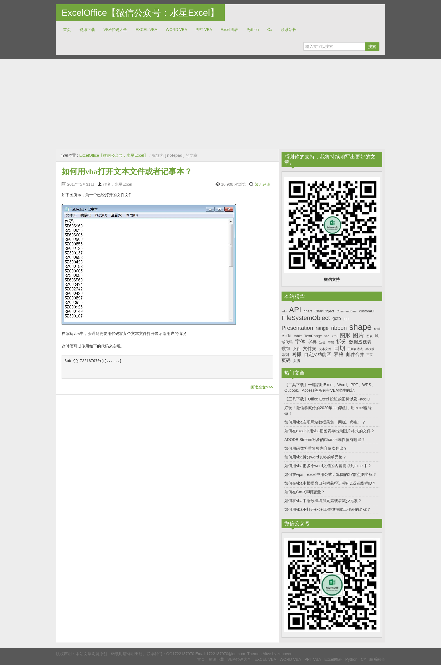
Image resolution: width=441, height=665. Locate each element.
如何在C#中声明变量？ (304, 492)
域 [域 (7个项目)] (377, 336)
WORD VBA (176, 29)
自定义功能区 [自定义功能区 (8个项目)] (317, 354)
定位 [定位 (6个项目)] (322, 342)
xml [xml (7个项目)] (334, 336)
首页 (67, 29)
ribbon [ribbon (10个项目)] (339, 328)
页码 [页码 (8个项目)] (286, 360)
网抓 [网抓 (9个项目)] (296, 354)
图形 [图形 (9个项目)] (345, 335)
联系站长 (288, 29)
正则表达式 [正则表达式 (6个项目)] (355, 349)
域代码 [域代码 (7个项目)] (287, 342)
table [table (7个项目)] (298, 336)
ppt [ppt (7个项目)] (345, 319)
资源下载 (87, 29)
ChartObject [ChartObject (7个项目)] (324, 311)
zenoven (284, 653)
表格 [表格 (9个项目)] (339, 354)
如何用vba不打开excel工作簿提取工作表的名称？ (327, 509)
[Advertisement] (220, 104)
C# (269, 29)
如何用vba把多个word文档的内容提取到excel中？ (328, 466)
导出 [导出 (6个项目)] (331, 342)
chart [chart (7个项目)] (308, 311)
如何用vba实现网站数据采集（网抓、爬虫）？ (325, 422)
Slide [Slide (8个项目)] (286, 335)
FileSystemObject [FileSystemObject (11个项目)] (306, 317)
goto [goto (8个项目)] (336, 318)
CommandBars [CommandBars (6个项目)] (347, 311)
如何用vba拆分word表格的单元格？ (315, 457)
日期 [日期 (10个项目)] (339, 348)
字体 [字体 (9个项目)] (300, 341)
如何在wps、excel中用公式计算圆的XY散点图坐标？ (330, 474)
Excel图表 (229, 29)
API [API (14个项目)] (295, 310)
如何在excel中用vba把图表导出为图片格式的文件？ (329, 431)
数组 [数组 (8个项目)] (286, 348)
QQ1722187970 (180, 653)
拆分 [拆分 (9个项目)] (341, 341)
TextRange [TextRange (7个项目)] (313, 336)
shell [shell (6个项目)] (377, 328)
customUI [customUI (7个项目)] (367, 311)
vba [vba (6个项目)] (326, 336)
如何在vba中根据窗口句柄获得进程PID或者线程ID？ (330, 483)
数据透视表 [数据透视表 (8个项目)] (360, 341)
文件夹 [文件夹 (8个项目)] (309, 348)
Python (253, 29)
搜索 (372, 46)
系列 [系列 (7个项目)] (285, 355)
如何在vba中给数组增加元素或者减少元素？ (323, 500)
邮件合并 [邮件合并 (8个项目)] (355, 354)
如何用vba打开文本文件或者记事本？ (127, 171)
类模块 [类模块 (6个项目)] (370, 349)
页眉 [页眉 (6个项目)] (369, 355)
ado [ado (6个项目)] (284, 311)
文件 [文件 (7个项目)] (296, 349)
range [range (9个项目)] (322, 328)
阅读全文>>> (261, 387)
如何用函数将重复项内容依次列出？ (315, 448)
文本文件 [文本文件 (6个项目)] (325, 349)
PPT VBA (204, 29)
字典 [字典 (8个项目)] (312, 341)
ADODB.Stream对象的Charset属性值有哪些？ (324, 439)
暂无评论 (262, 184)
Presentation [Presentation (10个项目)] (297, 328)
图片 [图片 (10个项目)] (358, 335)
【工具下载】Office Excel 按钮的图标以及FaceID (327, 399)
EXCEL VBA (146, 29)
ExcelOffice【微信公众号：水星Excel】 (140, 13)
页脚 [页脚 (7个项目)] (296, 361)
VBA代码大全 (115, 29)
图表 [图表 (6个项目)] (369, 336)
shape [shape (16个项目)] (360, 327)
